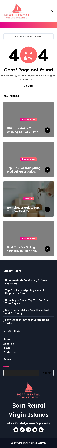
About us (8, 343)
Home (6, 339)
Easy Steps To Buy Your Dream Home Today (27, 321)
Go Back (28, 85)
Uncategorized (28, 119)
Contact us (9, 352)
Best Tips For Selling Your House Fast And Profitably (21, 250)
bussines (29, 198)
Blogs (6, 347)
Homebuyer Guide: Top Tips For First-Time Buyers (23, 211)
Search (47, 372)
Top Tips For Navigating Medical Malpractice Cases (23, 171)
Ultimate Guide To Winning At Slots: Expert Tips (24, 132)
